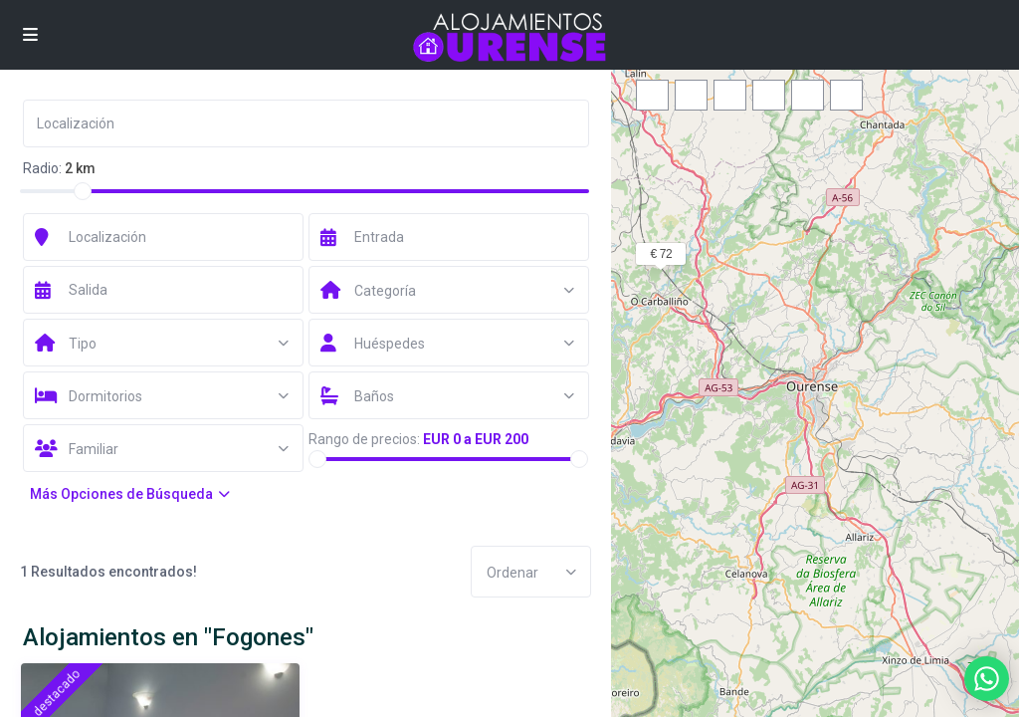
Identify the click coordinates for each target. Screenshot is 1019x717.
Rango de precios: (364, 439)
